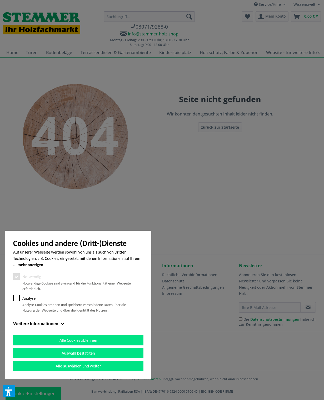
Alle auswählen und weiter (78, 366)
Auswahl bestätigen (78, 353)
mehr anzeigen (30, 264)
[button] (9, 391)
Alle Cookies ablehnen (78, 340)
